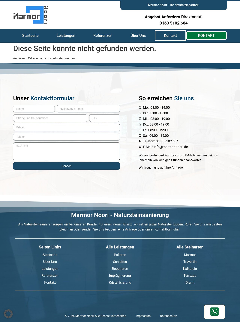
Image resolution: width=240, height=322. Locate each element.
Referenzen (102, 35)
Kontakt (170, 35)
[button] (8, 314)
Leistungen (66, 35)
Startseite (30, 35)
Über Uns (138, 35)
